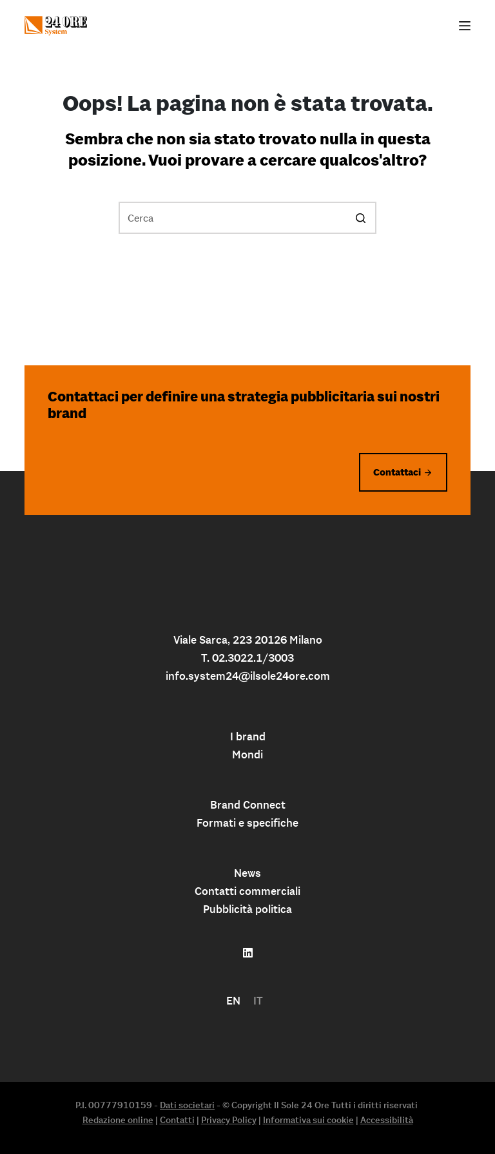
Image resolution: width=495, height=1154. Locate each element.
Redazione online (117, 1120)
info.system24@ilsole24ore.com (248, 676)
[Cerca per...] (247, 218)
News (247, 873)
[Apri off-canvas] (465, 26)
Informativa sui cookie (308, 1120)
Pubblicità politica (247, 909)
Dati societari (187, 1105)
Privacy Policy (229, 1120)
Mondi (247, 754)
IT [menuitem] (258, 1001)
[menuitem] (233, 1001)
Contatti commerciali (247, 891)
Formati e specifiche (247, 823)
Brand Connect (248, 805)
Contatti (177, 1120)
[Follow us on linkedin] (247, 953)
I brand (248, 736)
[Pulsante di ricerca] (360, 218)
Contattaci (397, 472)
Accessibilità (386, 1120)
